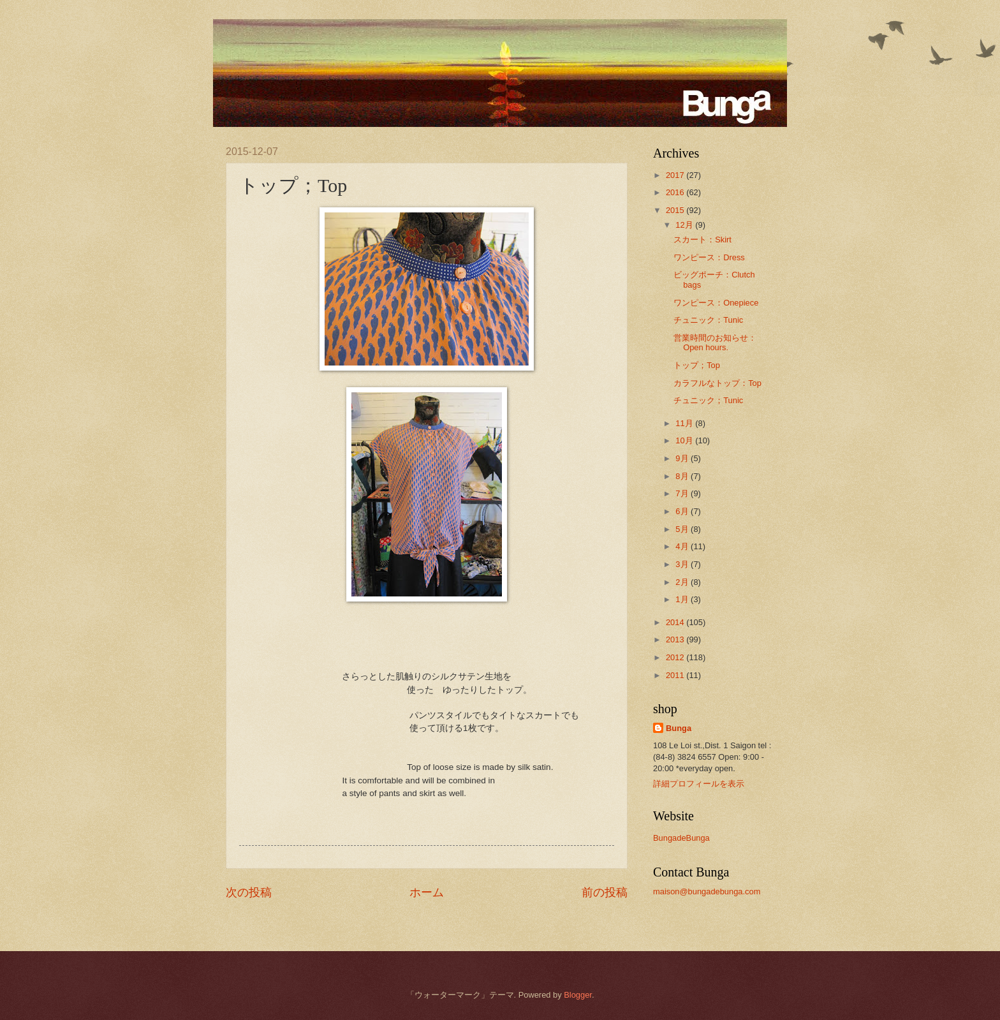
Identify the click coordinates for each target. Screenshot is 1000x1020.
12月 (685, 225)
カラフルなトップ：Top (717, 383)
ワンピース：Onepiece (715, 302)
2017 (676, 175)
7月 (683, 493)
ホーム (426, 892)
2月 (683, 582)
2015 (676, 210)
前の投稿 (605, 892)
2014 (676, 622)
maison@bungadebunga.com (706, 891)
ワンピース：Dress (709, 257)
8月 (683, 476)
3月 (683, 564)
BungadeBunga (681, 838)
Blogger (578, 995)
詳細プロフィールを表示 (698, 783)
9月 (683, 458)
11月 (685, 423)
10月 (685, 440)
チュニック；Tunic (708, 400)
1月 (683, 599)
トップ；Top (696, 365)
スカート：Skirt (702, 239)
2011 (676, 675)
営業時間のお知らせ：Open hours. (714, 342)
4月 (683, 546)
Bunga (678, 728)
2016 (676, 192)
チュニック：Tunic (708, 320)
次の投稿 (249, 892)
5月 (683, 529)
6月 (683, 511)
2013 (676, 639)
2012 (676, 657)
